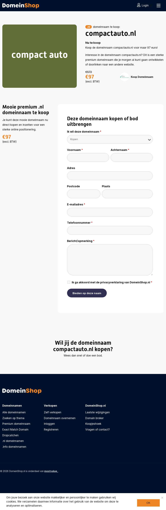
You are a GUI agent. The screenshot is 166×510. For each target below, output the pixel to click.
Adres (71, 168)
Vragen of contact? (97, 429)
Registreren (51, 429)
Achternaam (120, 150)
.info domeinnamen (14, 446)
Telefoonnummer (80, 222)
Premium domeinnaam (16, 423)
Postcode (73, 186)
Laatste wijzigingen (97, 412)
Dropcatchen (10, 435)
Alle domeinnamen (14, 412)
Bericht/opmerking (80, 241)
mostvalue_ (51, 471)
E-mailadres (76, 204)
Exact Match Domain (15, 429)
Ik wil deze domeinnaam (84, 131)
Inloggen (49, 423)
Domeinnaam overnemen (59, 418)
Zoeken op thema (13, 418)
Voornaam (75, 150)
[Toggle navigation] (158, 5)
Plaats (106, 186)
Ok (148, 502)
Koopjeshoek (93, 423)
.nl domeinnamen (13, 441)
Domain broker (94, 418)
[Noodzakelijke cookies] (162, 497)
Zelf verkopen (52, 412)
